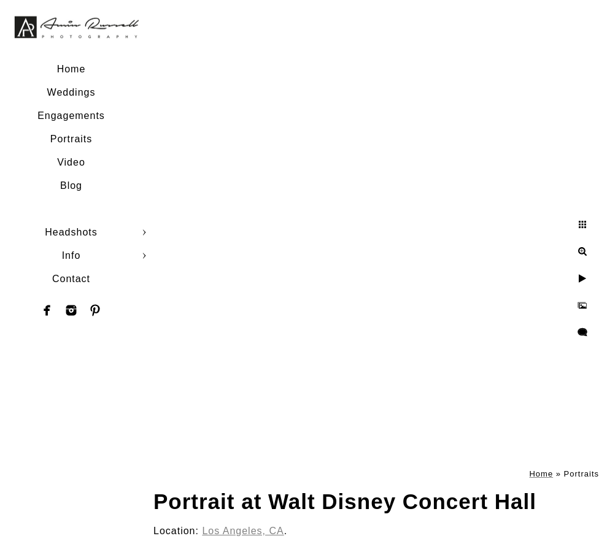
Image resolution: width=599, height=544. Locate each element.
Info (71, 255)
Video (71, 162)
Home (71, 69)
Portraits (71, 139)
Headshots (71, 232)
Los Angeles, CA (243, 531)
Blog (71, 185)
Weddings (71, 92)
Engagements (71, 115)
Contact (71, 279)
